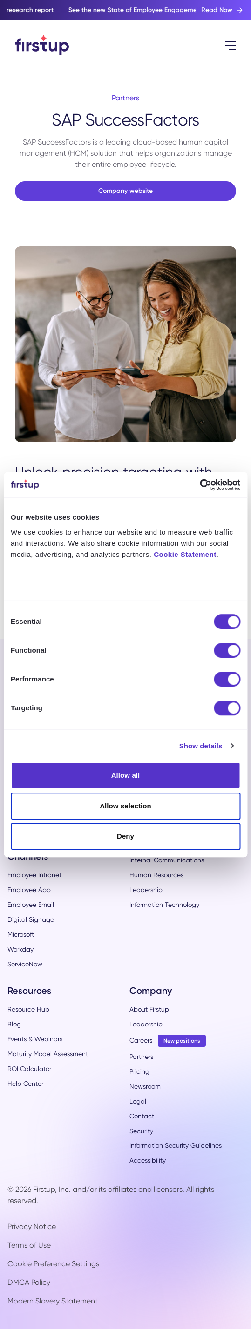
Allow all (125, 775)
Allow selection (125, 806)
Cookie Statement (185, 554)
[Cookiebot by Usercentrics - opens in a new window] (199, 485)
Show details (201, 746)
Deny (125, 836)
